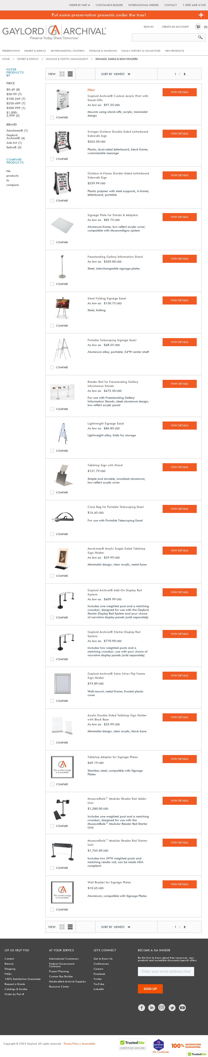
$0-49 (13, 89)
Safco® (13, 147)
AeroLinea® (17, 130)
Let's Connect (105, 950)
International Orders (143, 5)
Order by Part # (79, 5)
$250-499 (15, 103)
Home (6, 59)
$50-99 (14, 94)
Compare (53, 117)
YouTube (99, 984)
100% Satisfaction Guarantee (23, 979)
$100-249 (15, 98)
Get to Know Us (103, 958)
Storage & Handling (103, 50)
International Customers (64, 958)
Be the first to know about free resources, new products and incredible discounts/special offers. (167, 959)
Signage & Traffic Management (65, 59)
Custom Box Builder (109, 5)
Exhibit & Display (35, 50)
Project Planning (59, 971)
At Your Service (61, 950)
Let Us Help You (17, 950)
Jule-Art (14, 142)
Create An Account (175, 26)
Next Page (184, 74)
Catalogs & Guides (16, 989)
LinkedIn (99, 989)
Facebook (99, 973)
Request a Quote (15, 984)
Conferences (101, 963)
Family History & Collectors (141, 50)
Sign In (148, 26)
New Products (174, 50)
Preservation (11, 50)
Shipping (10, 968)
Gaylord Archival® (15, 136)
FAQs (8, 973)
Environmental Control (68, 50)
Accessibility (88, 1043)
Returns (9, 963)
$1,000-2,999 (13, 114)
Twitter (98, 979)
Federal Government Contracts (61, 965)
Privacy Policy (71, 1043)
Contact (170, 5)
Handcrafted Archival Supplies (67, 981)
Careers (99, 968)
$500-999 (15, 108)
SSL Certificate (161, 1052)
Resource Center (59, 986)
